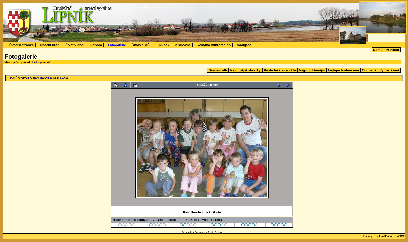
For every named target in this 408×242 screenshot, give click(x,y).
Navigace (244, 45)
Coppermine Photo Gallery (208, 232)
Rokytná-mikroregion (214, 45)
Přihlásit (392, 50)
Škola (25, 78)
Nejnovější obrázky (245, 70)
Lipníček (162, 45)
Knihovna (183, 45)
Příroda (96, 45)
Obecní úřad (50, 45)
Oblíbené (369, 70)
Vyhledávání (389, 70)
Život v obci (75, 45)
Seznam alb (217, 70)
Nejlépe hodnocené (343, 70)
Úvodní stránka (21, 45)
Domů (378, 50)
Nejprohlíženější (312, 70)
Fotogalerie (117, 45)
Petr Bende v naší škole (50, 78)
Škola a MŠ (140, 45)
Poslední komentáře (280, 70)
